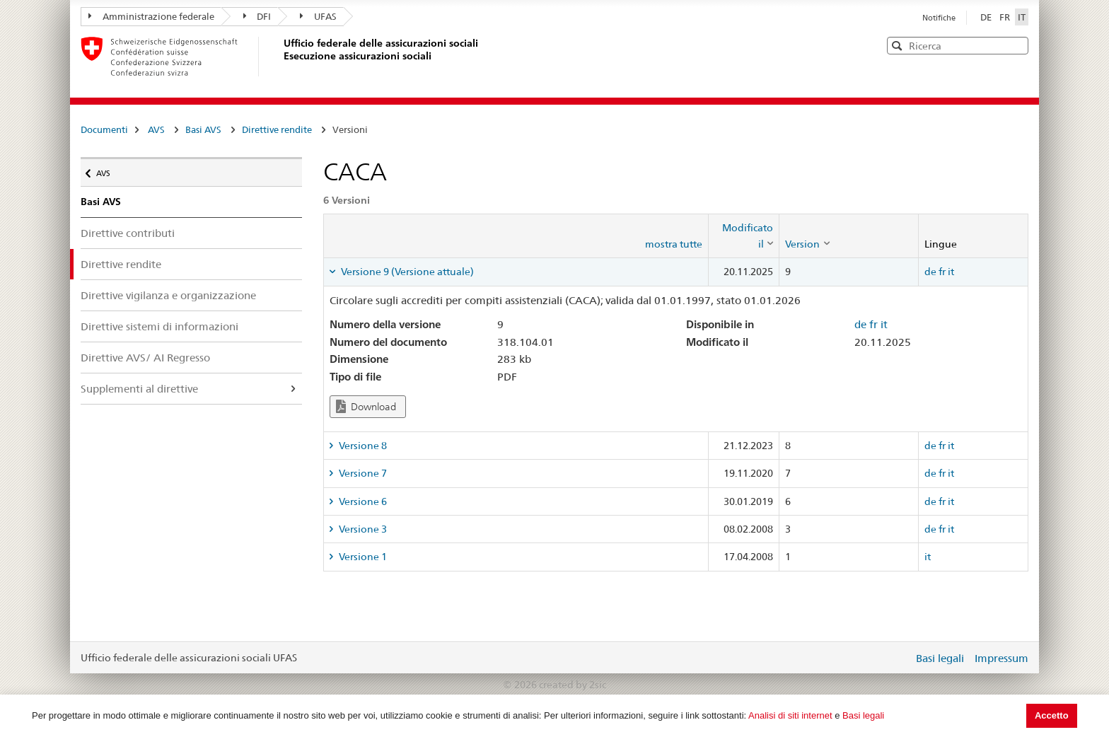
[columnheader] (744, 236)
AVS (156, 129)
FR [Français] (1005, 17)
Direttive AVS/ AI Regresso (145, 357)
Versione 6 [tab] (362, 501)
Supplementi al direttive (139, 388)
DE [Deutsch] (987, 17)
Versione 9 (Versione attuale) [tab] (406, 271)
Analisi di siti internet (790, 715)
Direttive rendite (277, 129)
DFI (257, 16)
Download (366, 406)
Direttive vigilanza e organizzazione (168, 295)
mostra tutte (673, 244)
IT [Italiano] (1022, 17)
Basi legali (863, 715)
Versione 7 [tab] (362, 473)
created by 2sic (572, 684)
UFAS (318, 16)
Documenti (104, 129)
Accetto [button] (1052, 715)
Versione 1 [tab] (362, 556)
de (930, 271)
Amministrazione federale (151, 16)
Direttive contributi (128, 233)
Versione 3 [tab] (362, 529)
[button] (1016, 44)
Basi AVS (203, 129)
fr (942, 271)
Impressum (1001, 658)
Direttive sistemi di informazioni (159, 326)
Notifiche (939, 18)
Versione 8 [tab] (362, 445)
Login (899, 658)
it (951, 271)
